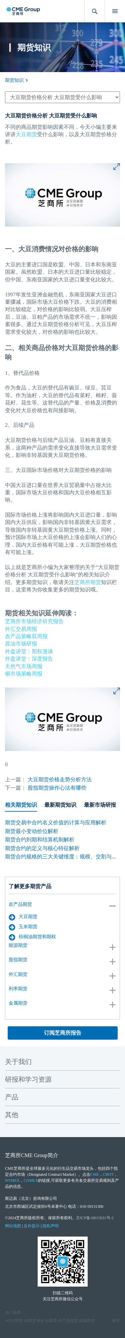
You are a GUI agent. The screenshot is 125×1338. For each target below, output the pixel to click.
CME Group (34, 1155)
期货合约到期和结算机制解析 (39, 839)
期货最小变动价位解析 (31, 831)
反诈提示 (32, 1226)
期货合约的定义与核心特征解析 (42, 848)
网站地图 (13, 1226)
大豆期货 (23, 917)
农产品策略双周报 (26, 636)
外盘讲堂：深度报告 (29, 658)
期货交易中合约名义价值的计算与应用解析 (55, 822)
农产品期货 (20, 904)
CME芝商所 (15, 1168)
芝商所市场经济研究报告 (34, 621)
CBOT (108, 1174)
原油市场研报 (21, 643)
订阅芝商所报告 (62, 1033)
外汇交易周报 (21, 629)
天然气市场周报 (23, 666)
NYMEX (12, 1180)
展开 (116, 1320)
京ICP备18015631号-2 (95, 1218)
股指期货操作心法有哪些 (57, 788)
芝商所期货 (87, 582)
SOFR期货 (14, 1320)
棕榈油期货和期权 (32, 937)
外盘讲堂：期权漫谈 (29, 651)
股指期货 (18, 959)
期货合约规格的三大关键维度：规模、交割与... (60, 856)
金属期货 (18, 1003)
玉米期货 (23, 927)
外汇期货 (18, 974)
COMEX (31, 1180)
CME (94, 1174)
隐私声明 (51, 1226)
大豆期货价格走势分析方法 (60, 779)
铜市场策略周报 (23, 674)
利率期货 (18, 988)
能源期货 (18, 945)
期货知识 (14, 80)
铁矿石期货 (47, 1320)
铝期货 (30, 1320)
